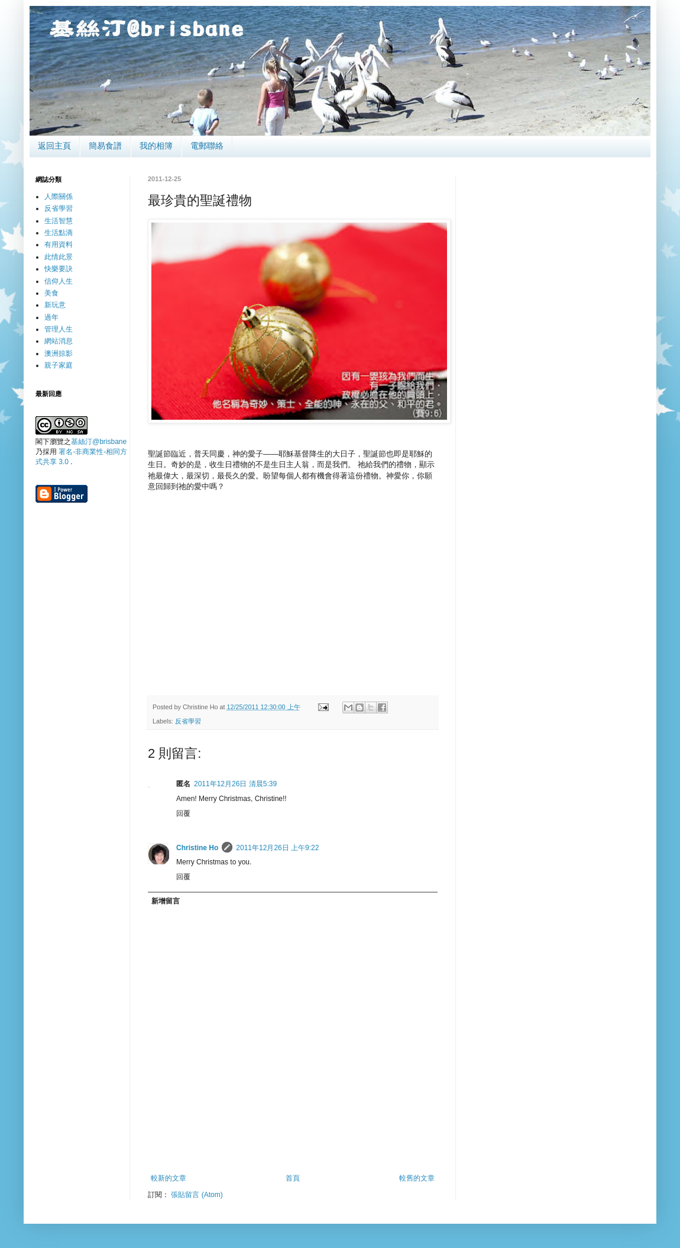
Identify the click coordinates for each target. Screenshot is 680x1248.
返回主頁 (54, 145)
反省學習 (188, 721)
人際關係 (58, 196)
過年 (51, 317)
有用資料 (58, 244)
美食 (51, 293)
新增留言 (165, 901)
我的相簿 (156, 145)
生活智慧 (58, 221)
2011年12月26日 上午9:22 (277, 848)
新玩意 (55, 305)
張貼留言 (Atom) (196, 1195)
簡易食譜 (105, 145)
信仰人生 (58, 281)
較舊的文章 (417, 1178)
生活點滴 (58, 233)
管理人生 (58, 329)
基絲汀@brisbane (99, 442)
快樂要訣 (58, 269)
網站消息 (58, 341)
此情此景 (58, 257)
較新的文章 (168, 1178)
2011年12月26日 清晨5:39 (235, 784)
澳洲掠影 (58, 353)
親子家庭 (58, 365)
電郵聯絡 (207, 145)
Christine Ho (197, 848)
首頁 (293, 1178)
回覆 (183, 813)
